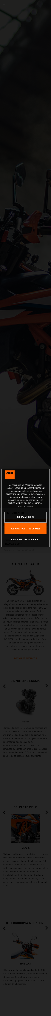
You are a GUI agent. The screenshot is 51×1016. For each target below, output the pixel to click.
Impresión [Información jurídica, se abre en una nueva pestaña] (30, 506)
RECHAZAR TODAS (25, 517)
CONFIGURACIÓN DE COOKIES (25, 540)
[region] (25, 508)
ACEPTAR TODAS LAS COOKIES (25, 529)
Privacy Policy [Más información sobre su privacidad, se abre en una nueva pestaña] (22, 506)
